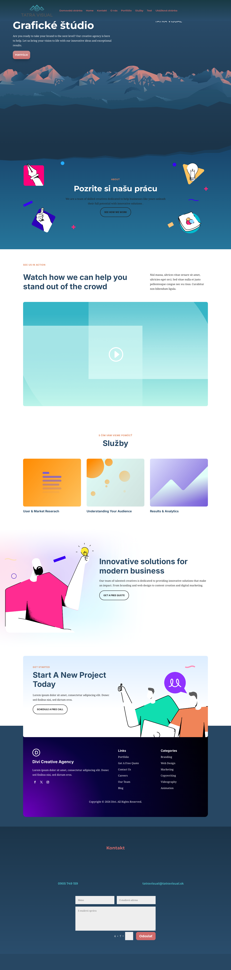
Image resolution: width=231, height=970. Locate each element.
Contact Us (124, 785)
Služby (139, 10)
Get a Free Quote (114, 611)
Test (149, 10)
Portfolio (123, 773)
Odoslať (145, 952)
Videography (169, 798)
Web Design (168, 779)
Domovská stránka (70, 10)
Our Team (124, 798)
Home (90, 10)
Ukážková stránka (166, 10)
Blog (120, 804)
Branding (166, 773)
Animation (167, 804)
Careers (123, 791)
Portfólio (126, 10)
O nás (113, 10)
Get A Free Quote (128, 779)
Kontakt (102, 10)
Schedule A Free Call (50, 725)
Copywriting (168, 791)
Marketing (167, 785)
